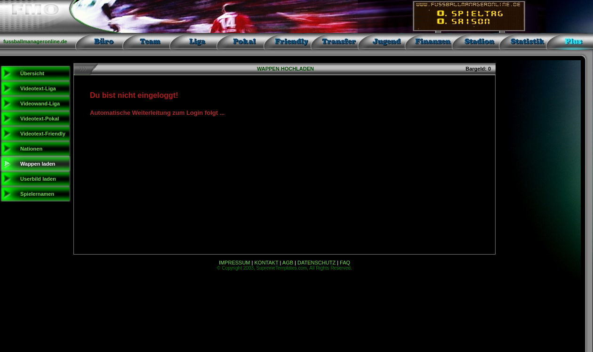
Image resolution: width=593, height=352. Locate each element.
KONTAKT (267, 262)
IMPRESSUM (234, 262)
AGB (287, 262)
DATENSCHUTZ (316, 262)
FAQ (345, 262)
